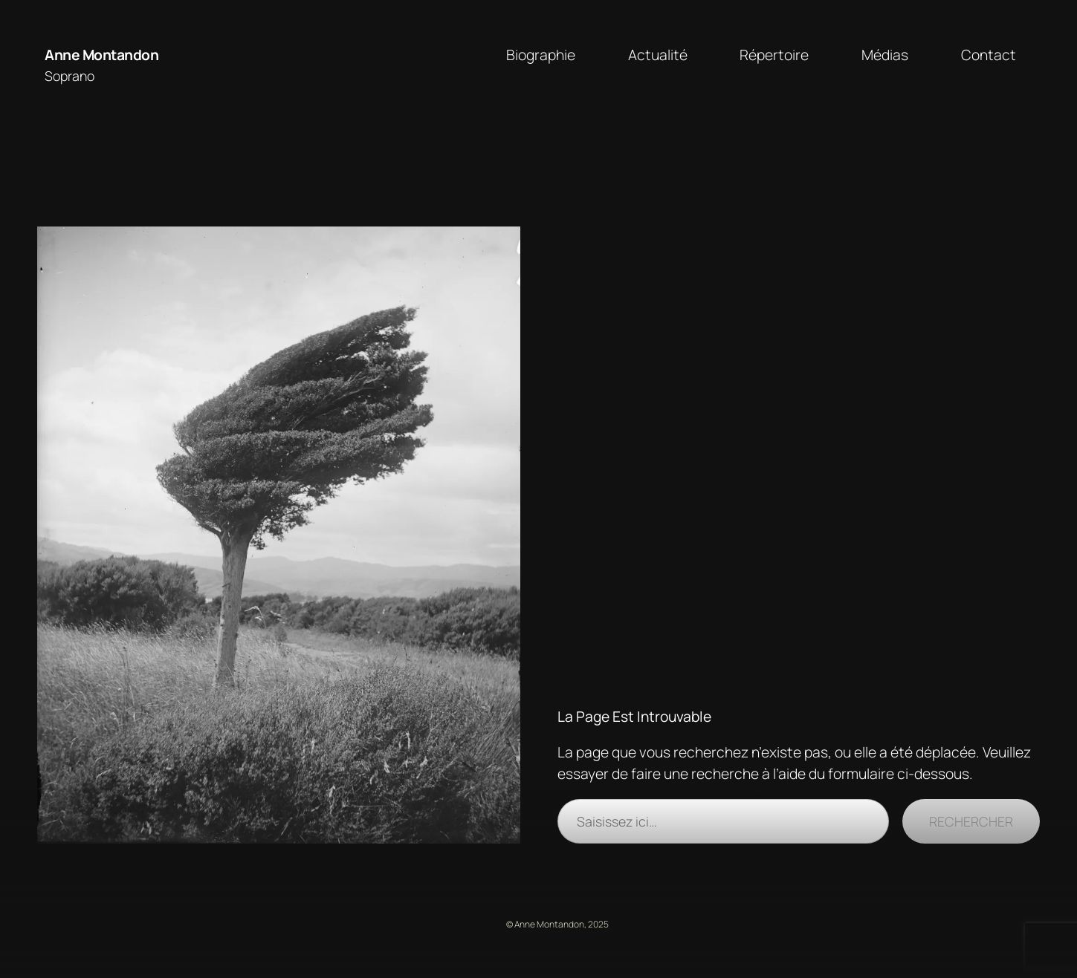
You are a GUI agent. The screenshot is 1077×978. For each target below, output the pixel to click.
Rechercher (971, 821)
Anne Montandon (101, 55)
